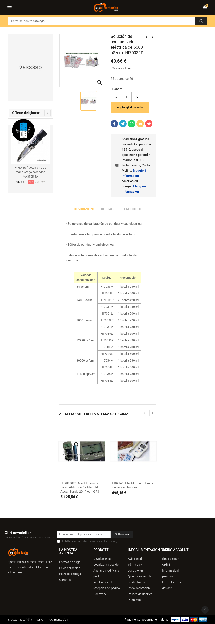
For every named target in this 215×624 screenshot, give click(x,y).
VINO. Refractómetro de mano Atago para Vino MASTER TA (30, 172)
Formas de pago (69, 562)
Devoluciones (102, 558)
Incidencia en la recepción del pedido (106, 585)
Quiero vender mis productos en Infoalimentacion (139, 582)
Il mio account (171, 558)
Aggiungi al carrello (130, 107)
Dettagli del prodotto (121, 209)
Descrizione (84, 209)
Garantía (65, 579)
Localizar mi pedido (106, 564)
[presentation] (39, 113)
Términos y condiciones (135, 567)
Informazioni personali (170, 573)
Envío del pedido (69, 568)
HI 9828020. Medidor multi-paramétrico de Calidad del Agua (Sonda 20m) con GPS (79, 487)
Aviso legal (135, 558)
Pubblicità (134, 600)
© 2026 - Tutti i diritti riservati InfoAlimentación (38, 619)
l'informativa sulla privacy (100, 541)
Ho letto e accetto (89, 541)
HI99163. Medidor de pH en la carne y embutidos (132, 486)
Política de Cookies (140, 594)
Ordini (166, 564)
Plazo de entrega (70, 574)
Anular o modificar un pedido (107, 573)
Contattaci (100, 594)
